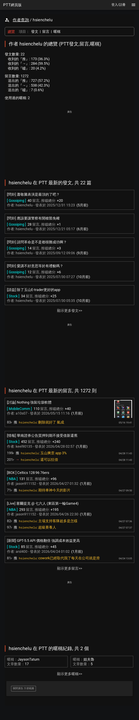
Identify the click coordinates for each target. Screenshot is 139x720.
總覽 (11, 31)
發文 (34, 31)
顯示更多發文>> (69, 310)
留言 (45, 31)
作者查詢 (21, 19)
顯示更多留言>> (69, 568)
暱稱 (56, 31)
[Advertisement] (69, 142)
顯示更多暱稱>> (69, 674)
